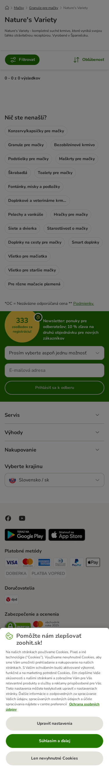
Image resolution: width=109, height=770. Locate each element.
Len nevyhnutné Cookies (54, 758)
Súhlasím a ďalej (54, 741)
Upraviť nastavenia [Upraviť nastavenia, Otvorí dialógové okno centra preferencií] (54, 723)
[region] (54, 699)
